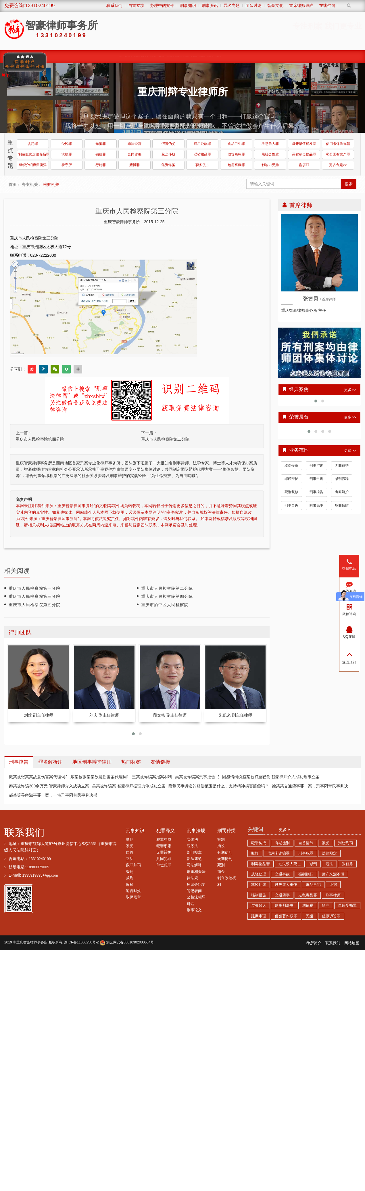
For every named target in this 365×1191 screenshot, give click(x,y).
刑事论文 (194, 910)
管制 (221, 840)
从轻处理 (258, 874)
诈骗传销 (192, 56)
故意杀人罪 (270, 144)
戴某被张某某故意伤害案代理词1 (99, 776)
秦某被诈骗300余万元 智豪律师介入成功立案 (49, 786)
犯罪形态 (163, 846)
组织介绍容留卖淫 (33, 165)
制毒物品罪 (260, 864)
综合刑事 (264, 56)
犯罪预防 (342, 505)
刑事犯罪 (305, 853)
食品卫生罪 (236, 144)
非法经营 (134, 144)
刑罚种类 (226, 830)
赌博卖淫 (240, 56)
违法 (329, 864)
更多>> (350, 390)
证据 (333, 885)
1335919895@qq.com (40, 875)
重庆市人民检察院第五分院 (34, 604)
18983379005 (38, 867)
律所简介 (313, 943)
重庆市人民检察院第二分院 (165, 439)
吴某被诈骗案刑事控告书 (197, 776)
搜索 (349, 184)
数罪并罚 (133, 865)
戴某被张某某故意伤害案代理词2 (38, 776)
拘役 (221, 846)
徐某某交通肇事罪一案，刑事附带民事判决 (310, 786)
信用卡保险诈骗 (338, 144)
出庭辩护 (342, 492)
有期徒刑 (224, 853)
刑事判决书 (284, 906)
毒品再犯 (313, 885)
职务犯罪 (144, 56)
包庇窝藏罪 (236, 165)
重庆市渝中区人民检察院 (165, 604)
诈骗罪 (100, 144)
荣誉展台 (313, 56)
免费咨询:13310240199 (29, 5)
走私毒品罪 (307, 895)
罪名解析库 (50, 762)
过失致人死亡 (289, 864)
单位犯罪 (163, 865)
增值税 (307, 906)
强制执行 (305, 874)
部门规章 (194, 853)
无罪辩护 (342, 466)
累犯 (129, 846)
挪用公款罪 (202, 144)
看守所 (67, 165)
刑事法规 (196, 830)
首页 (13, 184)
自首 (129, 853)
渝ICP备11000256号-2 (81, 942)
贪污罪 (33, 144)
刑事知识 (135, 830)
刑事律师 (333, 895)
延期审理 (258, 916)
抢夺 (325, 906)
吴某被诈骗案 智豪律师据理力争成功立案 (129, 786)
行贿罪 (100, 165)
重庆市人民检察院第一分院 (34, 588)
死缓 (309, 916)
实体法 (192, 840)
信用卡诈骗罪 (278, 853)
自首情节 (305, 843)
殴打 (255, 853)
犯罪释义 (165, 830)
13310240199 (40, 859)
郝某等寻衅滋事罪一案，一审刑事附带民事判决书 (53, 795)
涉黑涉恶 (168, 56)
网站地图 (351, 943)
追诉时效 (133, 891)
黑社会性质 (270, 154)
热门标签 (131, 762)
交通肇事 (282, 895)
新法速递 (194, 859)
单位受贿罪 (347, 906)
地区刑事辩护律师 (92, 762)
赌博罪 (134, 165)
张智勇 (347, 864)
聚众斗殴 (168, 154)
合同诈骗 (134, 154)
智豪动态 (288, 56)
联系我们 (24, 832)
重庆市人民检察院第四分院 (40, 439)
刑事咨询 (316, 466)
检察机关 (51, 184)
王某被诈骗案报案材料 (152, 776)
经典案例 (67, 56)
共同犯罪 (163, 859)
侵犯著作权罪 (286, 916)
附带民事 (316, 505)
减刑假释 (342, 479)
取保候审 (119, 56)
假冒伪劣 (168, 144)
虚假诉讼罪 (331, 916)
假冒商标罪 (236, 154)
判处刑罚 (345, 843)
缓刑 (129, 872)
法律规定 (329, 853)
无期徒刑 (224, 859)
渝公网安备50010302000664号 (127, 942)
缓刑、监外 (93, 56)
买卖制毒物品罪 (304, 154)
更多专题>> (338, 165)
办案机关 (30, 184)
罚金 (221, 872)
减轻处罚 (258, 885)
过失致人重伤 (286, 885)
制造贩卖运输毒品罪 (33, 154)
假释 (129, 885)
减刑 (129, 878)
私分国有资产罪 (338, 154)
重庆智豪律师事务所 (31, 942)
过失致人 (258, 906)
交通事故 (282, 874)
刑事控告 (316, 492)
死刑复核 (291, 492)
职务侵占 (202, 165)
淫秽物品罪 (202, 154)
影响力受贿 (270, 165)
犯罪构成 (163, 840)
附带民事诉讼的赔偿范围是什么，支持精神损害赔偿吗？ (218, 786)
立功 (129, 859)
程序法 (192, 846)
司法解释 (194, 865)
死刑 (221, 865)
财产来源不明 (333, 874)
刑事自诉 (291, 505)
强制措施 (258, 895)
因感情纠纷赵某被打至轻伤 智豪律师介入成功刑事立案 (271, 776)
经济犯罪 (216, 56)
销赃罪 (100, 154)
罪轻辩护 (291, 479)
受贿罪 (67, 144)
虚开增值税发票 (304, 144)
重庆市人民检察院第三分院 (34, 596)
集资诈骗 (168, 165)
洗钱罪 (67, 154)
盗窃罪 (304, 165)
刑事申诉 (316, 479)
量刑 (129, 840)
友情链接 (160, 762)
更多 (284, 829)
